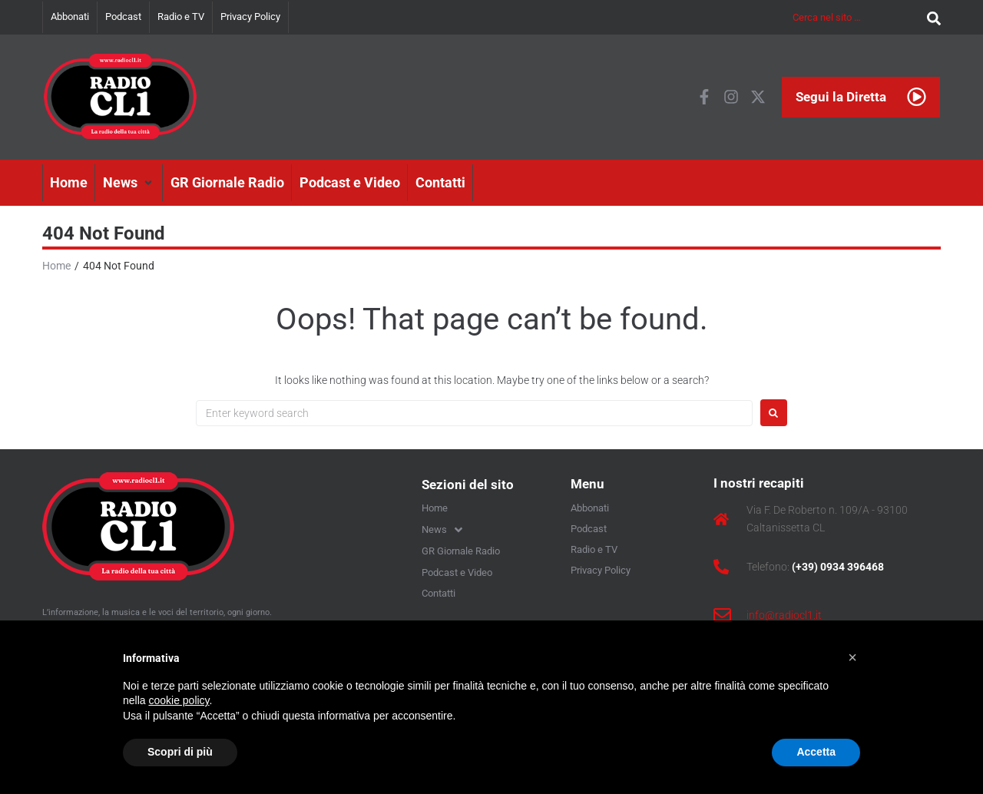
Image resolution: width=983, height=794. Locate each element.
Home (56, 266)
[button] (129, 183)
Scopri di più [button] (180, 752)
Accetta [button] (816, 752)
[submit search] (930, 17)
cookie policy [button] (178, 700)
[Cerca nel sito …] (856, 17)
